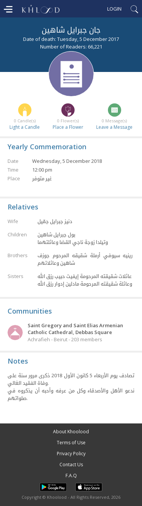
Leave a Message (114, 127)
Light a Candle (24, 127)
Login (114, 8)
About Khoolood (71, 431)
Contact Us (71, 464)
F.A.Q (71, 475)
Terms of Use (71, 442)
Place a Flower (68, 127)
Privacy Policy (71, 453)
